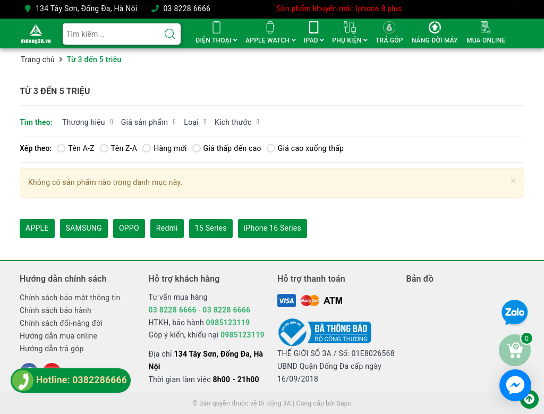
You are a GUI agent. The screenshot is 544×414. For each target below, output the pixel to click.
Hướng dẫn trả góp (52, 348)
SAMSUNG (84, 228)
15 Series (211, 228)
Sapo (344, 403)
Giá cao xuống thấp (305, 148)
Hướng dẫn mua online (58, 336)
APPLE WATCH (270, 40)
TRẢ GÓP (389, 40)
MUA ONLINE (486, 40)
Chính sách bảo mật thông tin (70, 297)
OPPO (129, 228)
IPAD (314, 40)
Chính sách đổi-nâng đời (61, 323)
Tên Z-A (118, 148)
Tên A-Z (75, 148)
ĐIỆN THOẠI (216, 40)
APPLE (37, 228)
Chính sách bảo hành (55, 310)
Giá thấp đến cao (226, 148)
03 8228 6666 (186, 8)
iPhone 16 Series (272, 228)
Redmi (167, 228)
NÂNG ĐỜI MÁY (435, 40)
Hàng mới (164, 148)
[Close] (513, 181)
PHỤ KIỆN (349, 40)
